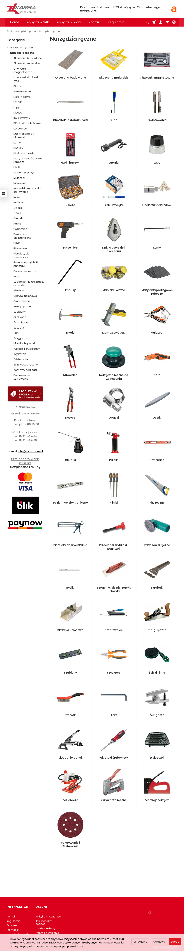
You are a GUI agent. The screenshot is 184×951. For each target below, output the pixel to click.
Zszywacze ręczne (114, 800)
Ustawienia (140, 941)
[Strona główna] (41, 8)
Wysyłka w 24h (37, 22)
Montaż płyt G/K (113, 332)
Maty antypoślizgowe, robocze (157, 292)
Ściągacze (157, 715)
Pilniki (114, 502)
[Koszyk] (154, 22)
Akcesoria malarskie (113, 77)
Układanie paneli (70, 757)
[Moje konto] (160, 22)
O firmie (12, 925)
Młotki (70, 332)
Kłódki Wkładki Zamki (157, 205)
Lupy (157, 162)
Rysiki (70, 587)
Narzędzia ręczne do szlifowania (113, 377)
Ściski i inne (157, 672)
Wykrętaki (157, 757)
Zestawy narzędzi (156, 800)
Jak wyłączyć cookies (44, 922)
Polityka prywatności (48, 916)
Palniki (113, 460)
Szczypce (114, 672)
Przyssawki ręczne (157, 545)
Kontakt (95, 22)
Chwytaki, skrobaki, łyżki (70, 120)
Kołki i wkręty (114, 205)
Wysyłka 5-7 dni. (69, 22)
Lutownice (70, 247)
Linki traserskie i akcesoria (113, 249)
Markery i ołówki (113, 290)
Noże (157, 375)
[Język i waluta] (174, 22)
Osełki (157, 417)
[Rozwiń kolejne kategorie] (133, 22)
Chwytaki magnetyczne (157, 77)
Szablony (70, 672)
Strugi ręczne (157, 630)
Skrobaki (157, 587)
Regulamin (116, 22)
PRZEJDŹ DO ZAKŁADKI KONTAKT (25, 461)
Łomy (157, 247)
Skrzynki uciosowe (70, 630)
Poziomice (157, 460)
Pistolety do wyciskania (70, 545)
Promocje (13, 930)
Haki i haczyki (70, 162)
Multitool (157, 332)
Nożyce (70, 417)
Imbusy (70, 290)
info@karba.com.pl (30, 451)
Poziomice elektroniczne (70, 502)
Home (14, 22)
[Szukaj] (147, 22)
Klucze (70, 205)
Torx (114, 715)
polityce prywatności (69, 946)
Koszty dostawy (45, 928)
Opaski (114, 417)
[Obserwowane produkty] (167, 22)
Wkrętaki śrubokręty (113, 757)
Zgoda (175, 941)
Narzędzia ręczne (22, 53)
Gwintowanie (157, 120)
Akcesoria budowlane (70, 77)
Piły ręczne (157, 502)
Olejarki (70, 460)
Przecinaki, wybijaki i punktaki (113, 547)
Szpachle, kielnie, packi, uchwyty (114, 589)
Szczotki (70, 715)
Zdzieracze (70, 800)
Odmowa (159, 941)
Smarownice (114, 630)
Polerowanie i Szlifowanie (70, 844)
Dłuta (114, 120)
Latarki (114, 162)
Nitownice (70, 375)
